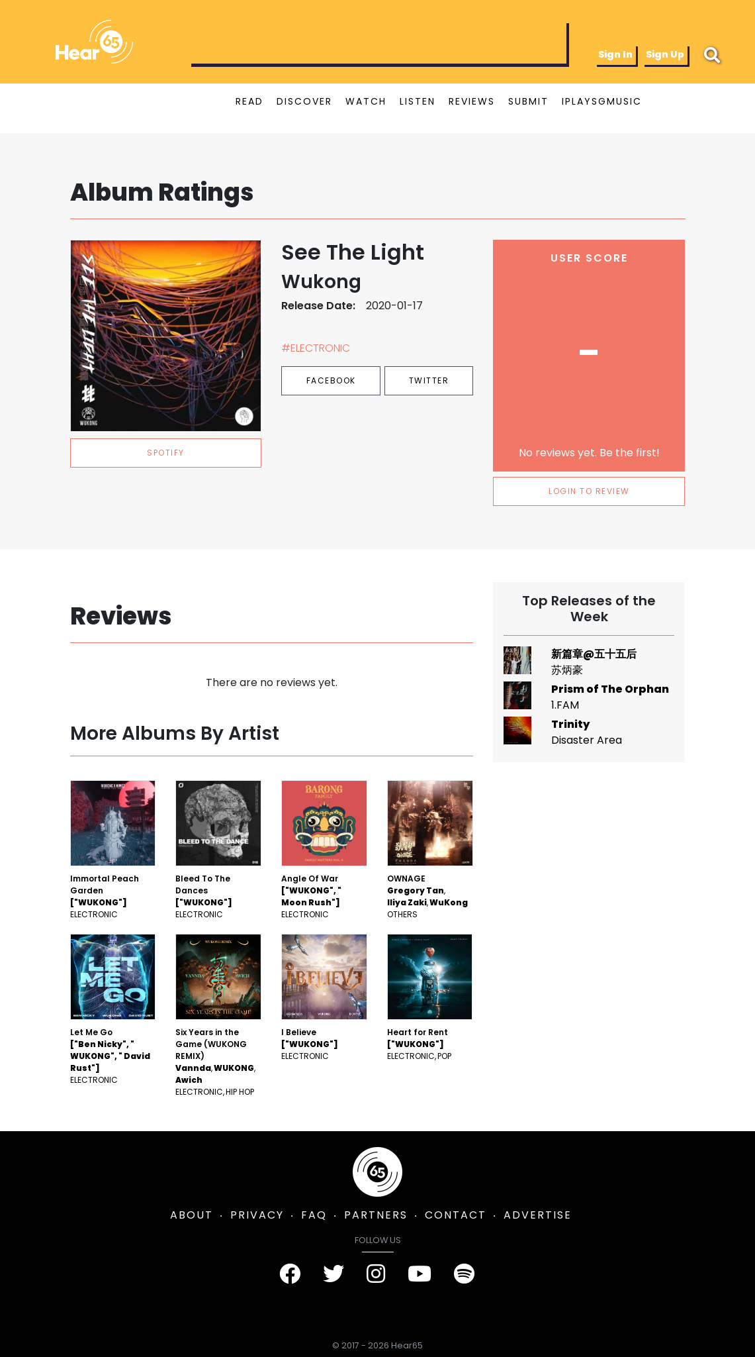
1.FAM (565, 705)
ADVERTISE (538, 1215)
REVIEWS (472, 101)
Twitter (429, 380)
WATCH (365, 101)
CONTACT (455, 1215)
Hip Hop (240, 1091)
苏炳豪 (567, 670)
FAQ (314, 1215)
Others (402, 914)
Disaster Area (586, 740)
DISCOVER (304, 101)
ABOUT (191, 1215)
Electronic (94, 914)
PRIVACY (257, 1215)
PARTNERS (376, 1215)
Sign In (615, 54)
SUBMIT (528, 101)
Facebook (331, 380)
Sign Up (665, 54)
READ (249, 101)
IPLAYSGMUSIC (602, 101)
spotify (166, 452)
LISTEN (417, 101)
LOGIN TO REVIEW (589, 491)
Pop (444, 1056)
